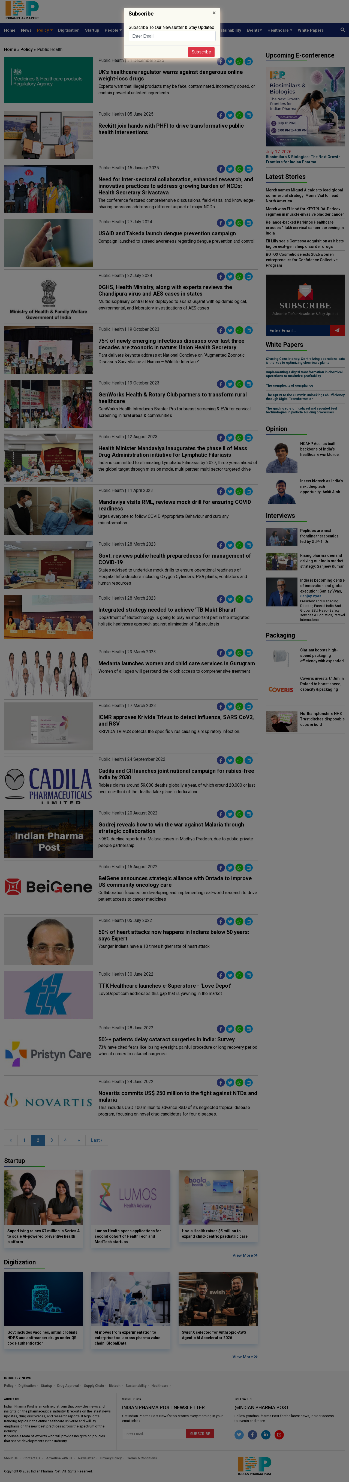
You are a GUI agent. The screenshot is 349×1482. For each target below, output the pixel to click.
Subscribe (201, 52)
